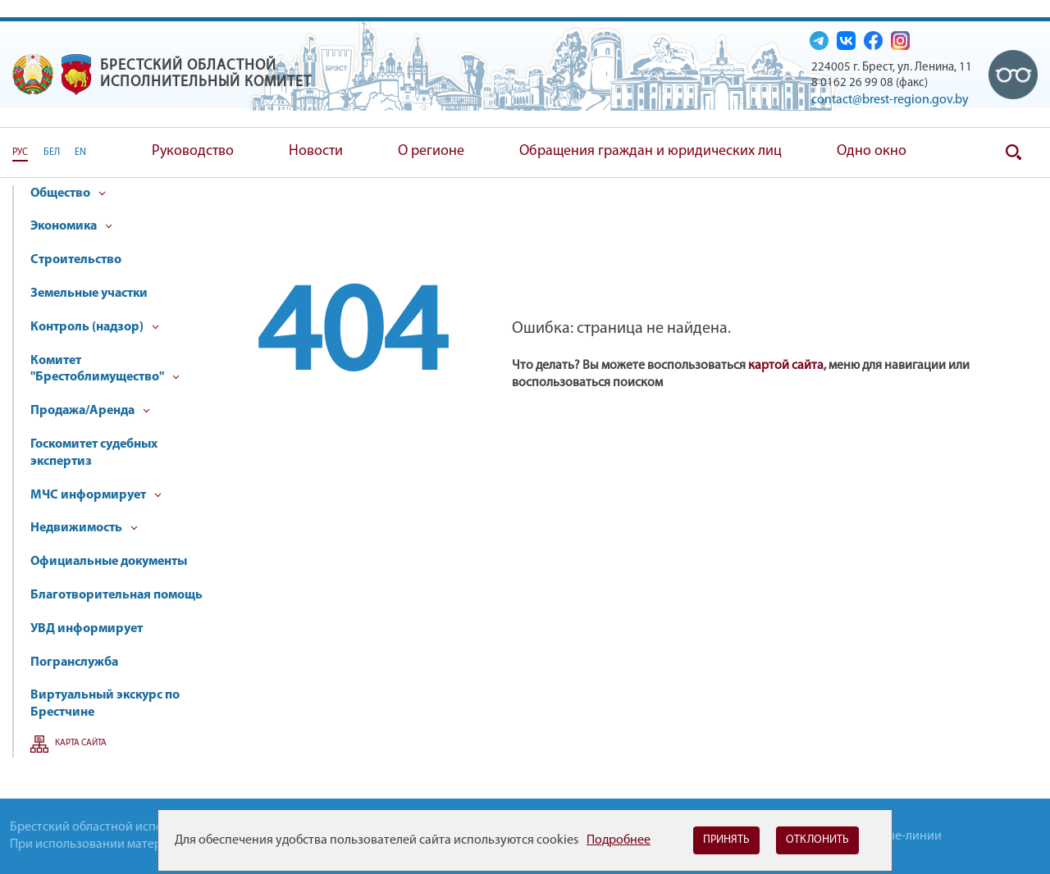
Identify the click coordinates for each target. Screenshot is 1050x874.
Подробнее (619, 840)
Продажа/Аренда (90, 410)
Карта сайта (81, 743)
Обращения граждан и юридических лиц (650, 151)
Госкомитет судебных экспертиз (94, 453)
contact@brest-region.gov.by (890, 100)
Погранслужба (74, 662)
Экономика (71, 226)
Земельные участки (89, 293)
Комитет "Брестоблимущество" (105, 369)
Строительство (75, 259)
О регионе (431, 151)
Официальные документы (108, 561)
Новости (316, 151)
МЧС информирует (96, 495)
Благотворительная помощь (116, 595)
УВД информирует (86, 628)
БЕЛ (51, 152)
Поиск (1013, 152)
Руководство (193, 151)
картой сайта (786, 365)
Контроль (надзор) (94, 327)
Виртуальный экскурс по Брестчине (105, 704)
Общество (68, 193)
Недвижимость (84, 528)
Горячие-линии (898, 836)
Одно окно (871, 151)
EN (80, 152)
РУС (20, 152)
